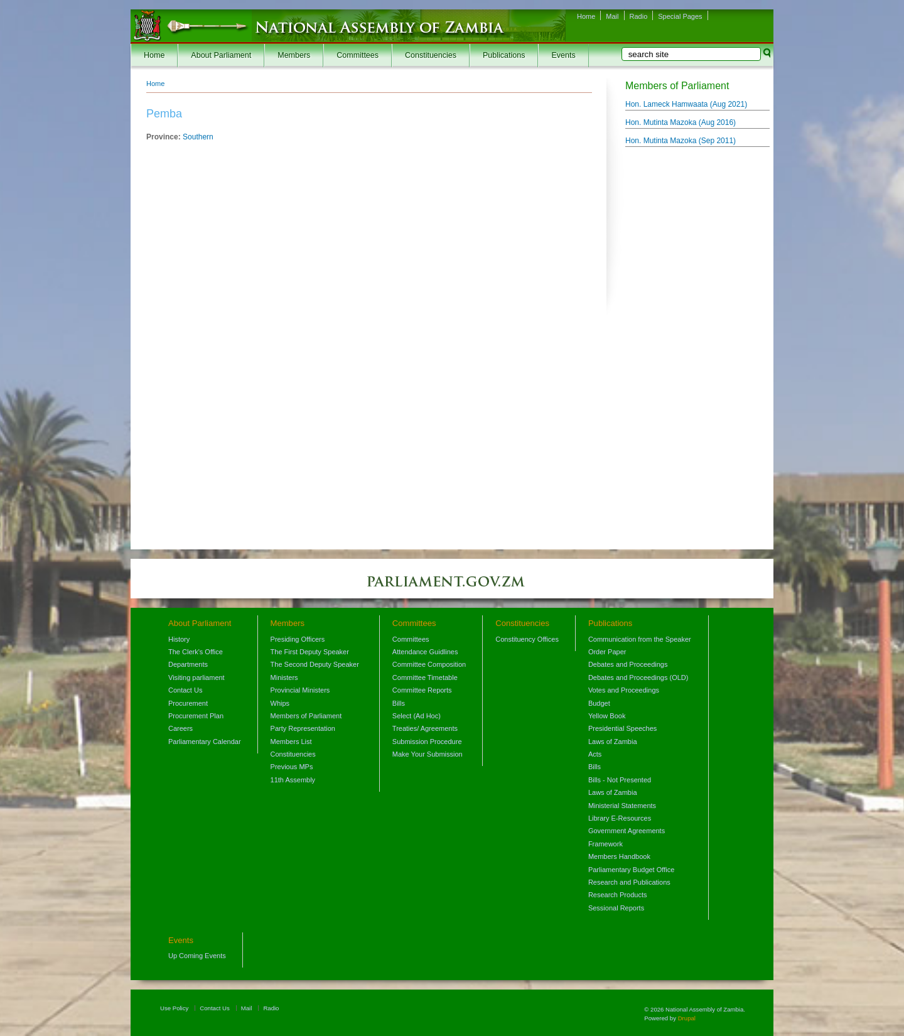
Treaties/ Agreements (425, 728)
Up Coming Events (197, 955)
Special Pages (680, 16)
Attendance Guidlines (425, 652)
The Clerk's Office (195, 652)
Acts (594, 754)
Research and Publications (629, 882)
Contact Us (185, 690)
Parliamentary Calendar (204, 741)
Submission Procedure (427, 741)
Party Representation (303, 728)
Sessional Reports (616, 908)
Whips (280, 703)
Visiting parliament (196, 677)
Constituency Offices (527, 639)
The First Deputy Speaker (310, 652)
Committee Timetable (425, 677)
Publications (504, 55)
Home (586, 16)
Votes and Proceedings (623, 690)
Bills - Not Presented (619, 780)
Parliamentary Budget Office (631, 869)
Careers (180, 728)
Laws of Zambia (612, 741)
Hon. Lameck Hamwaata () (686, 104)
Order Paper (607, 652)
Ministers (284, 677)
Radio (639, 16)
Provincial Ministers (300, 690)
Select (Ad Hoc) (416, 716)
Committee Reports (422, 690)
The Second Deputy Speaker (315, 664)
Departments (188, 664)
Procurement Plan (195, 716)
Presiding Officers (298, 639)
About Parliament (221, 55)
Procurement (188, 703)
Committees (357, 55)
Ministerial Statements (622, 805)
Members (293, 55)
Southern (198, 136)
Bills (398, 703)
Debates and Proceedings (628, 664)
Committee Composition (429, 664)
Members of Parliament (306, 716)
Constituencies (430, 55)
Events (563, 55)
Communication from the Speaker (639, 639)
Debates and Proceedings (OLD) (638, 677)
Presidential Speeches (622, 728)
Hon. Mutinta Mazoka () (680, 122)
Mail (612, 16)
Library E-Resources (619, 818)
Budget (599, 703)
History (179, 639)
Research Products (617, 894)
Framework (605, 844)
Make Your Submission (427, 754)
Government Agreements (626, 830)
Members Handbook (619, 856)
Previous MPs (292, 766)
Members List (291, 741)
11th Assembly (293, 780)
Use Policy (174, 1008)
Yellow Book (607, 716)
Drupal (687, 1018)
